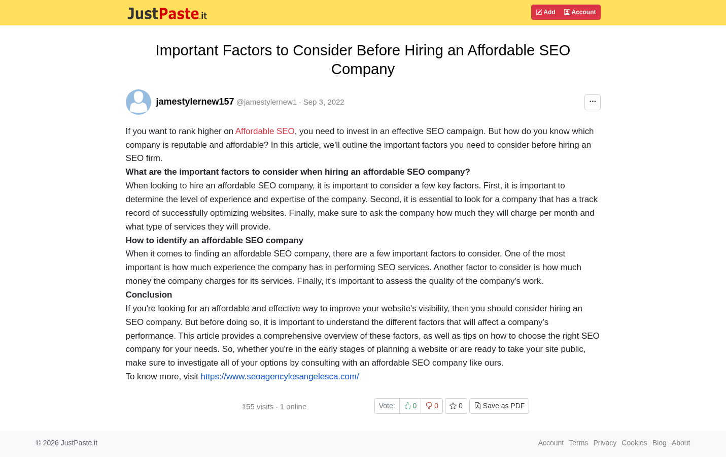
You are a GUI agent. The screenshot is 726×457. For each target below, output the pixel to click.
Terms (578, 443)
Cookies (634, 443)
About (681, 443)
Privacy (604, 443)
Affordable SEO (265, 131)
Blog (659, 443)
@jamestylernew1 (266, 101)
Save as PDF (499, 406)
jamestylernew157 (195, 101)
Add (545, 12)
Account (580, 12)
